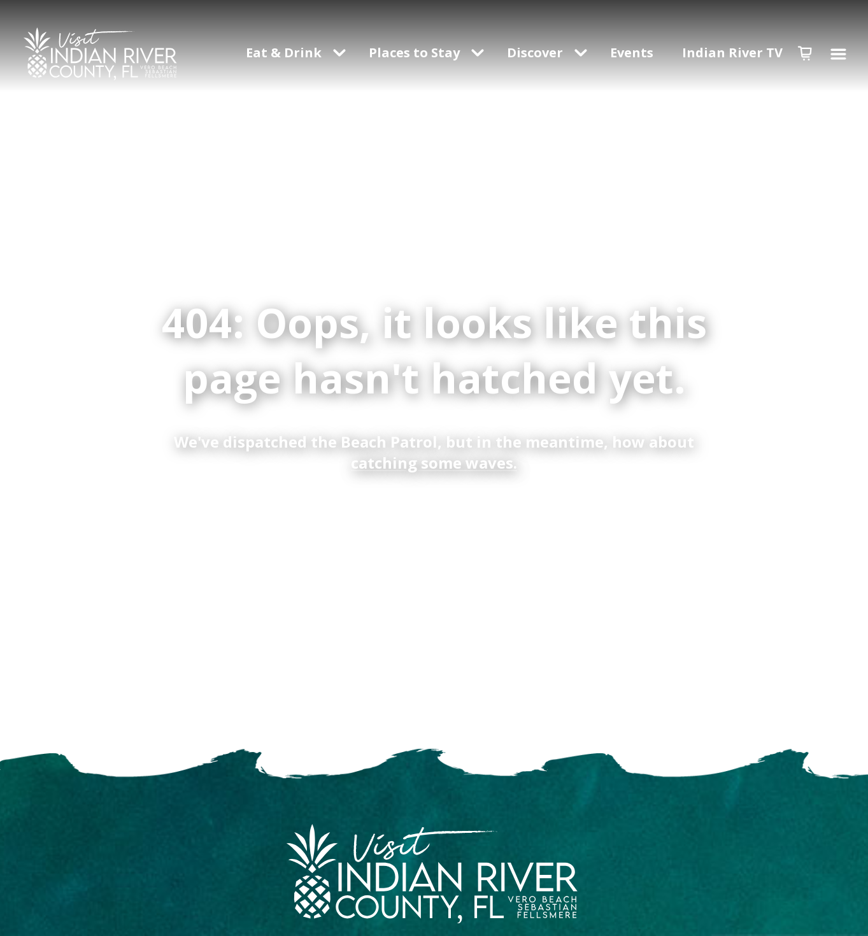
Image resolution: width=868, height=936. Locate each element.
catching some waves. (434, 462)
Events (633, 52)
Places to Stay (414, 52)
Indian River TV (732, 52)
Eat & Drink (284, 52)
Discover (535, 52)
